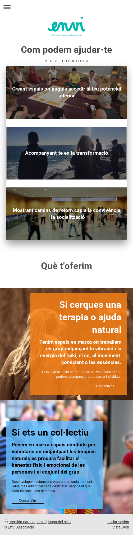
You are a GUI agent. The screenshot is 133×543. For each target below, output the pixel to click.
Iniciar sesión (118, 522)
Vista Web (120, 527)
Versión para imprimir (25, 522)
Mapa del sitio (59, 522)
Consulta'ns (28, 500)
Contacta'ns (105, 386)
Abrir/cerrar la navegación (66, 7)
